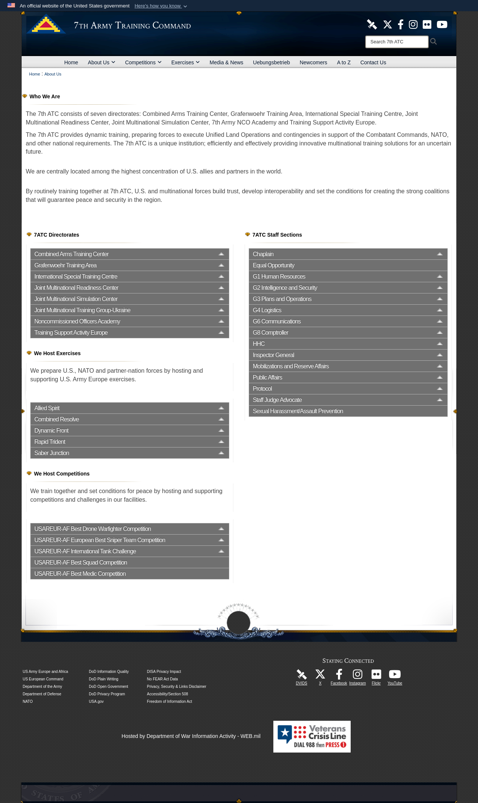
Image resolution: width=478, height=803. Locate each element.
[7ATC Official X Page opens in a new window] (387, 24)
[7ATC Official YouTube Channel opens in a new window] (442, 24)
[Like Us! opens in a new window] (401, 24)
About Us (101, 62)
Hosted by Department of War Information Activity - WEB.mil (191, 736)
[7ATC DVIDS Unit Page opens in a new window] (372, 24)
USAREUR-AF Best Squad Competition (80, 562)
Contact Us (373, 62)
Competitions (143, 62)
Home (71, 62)
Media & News (226, 62)
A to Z (344, 62)
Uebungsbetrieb (271, 62)
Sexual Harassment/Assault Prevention (298, 411)
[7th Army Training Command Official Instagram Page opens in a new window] (357, 676)
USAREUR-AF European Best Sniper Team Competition (99, 540)
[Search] (397, 42)
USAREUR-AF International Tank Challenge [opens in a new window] (85, 551)
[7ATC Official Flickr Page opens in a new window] (427, 24)
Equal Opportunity (273, 265)
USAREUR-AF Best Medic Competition (79, 573)
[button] (161, 6)
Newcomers (313, 62)
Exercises (185, 62)
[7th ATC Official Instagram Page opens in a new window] (413, 24)
